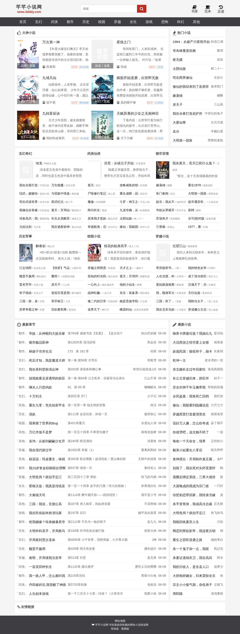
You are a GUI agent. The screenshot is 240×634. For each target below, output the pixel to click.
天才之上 (126, 268)
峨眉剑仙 (126, 309)
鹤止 (221, 469)
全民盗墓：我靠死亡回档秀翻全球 (191, 397)
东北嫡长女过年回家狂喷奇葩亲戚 (189, 370)
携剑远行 (150, 548)
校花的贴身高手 (115, 246)
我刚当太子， (197, 301)
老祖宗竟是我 (60, 293)
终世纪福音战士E (144, 369)
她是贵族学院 (129, 301)
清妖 (32, 414)
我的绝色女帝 (197, 268)
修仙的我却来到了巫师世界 (191, 88)
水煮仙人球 (148, 423)
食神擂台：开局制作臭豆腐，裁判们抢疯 (194, 460)
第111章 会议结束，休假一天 (87, 414)
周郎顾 (178, 593)
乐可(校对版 (196, 218)
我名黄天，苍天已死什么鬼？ (193, 163)
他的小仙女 (127, 284)
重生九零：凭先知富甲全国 (47, 406)
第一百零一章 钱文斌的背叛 (86, 405)
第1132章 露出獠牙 (81, 566)
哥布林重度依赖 (184, 51)
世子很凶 (25, 293)
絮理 (220, 50)
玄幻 (38, 22)
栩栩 (221, 532)
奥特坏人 (150, 468)
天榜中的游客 (147, 459)
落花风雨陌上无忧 (215, 370)
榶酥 (220, 95)
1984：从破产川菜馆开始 (191, 42)
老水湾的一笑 (214, 360)
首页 (22, 22)
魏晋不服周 (27, 276)
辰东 (220, 59)
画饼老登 (218, 344)
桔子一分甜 (218, 379)
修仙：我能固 (129, 226)
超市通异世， (197, 202)
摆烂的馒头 (218, 397)
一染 (220, 432)
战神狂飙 (94, 293)
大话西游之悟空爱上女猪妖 (191, 344)
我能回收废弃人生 (186, 522)
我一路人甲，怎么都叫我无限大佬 (47, 577)
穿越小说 (162, 236)
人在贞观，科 (165, 276)
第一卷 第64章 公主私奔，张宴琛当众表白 (96, 378)
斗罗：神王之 (129, 202)
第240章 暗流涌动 (80, 441)
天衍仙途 (194, 293)
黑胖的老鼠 (215, 140)
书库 (194, 9)
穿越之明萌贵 (97, 268)
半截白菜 (217, 131)
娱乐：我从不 (165, 202)
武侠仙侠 (93, 153)
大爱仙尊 (179, 122)
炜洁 (153, 405)
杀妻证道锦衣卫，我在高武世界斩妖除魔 (192, 559)
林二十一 (217, 68)
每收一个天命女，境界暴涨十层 (189, 442)
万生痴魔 (57, 185)
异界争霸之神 (28, 309)
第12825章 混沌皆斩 (82, 342)
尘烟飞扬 (218, 586)
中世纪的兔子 (214, 113)
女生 (133, 22)
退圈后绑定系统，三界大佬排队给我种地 (194, 478)
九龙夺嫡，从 (129, 210)
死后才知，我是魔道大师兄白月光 (47, 361)
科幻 (180, 22)
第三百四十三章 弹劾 (82, 477)
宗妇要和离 (59, 309)
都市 (70, 22)
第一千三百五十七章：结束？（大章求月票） (95, 595)
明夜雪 (151, 360)
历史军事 (25, 236)
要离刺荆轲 (148, 450)
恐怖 (164, 22)
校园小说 (93, 236)
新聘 (191, 210)
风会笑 (151, 342)
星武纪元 (57, 202)
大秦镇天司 (37, 495)
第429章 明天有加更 (81, 548)
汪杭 (220, 521)
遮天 (91, 185)
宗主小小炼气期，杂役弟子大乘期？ (192, 586)
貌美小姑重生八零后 (187, 450)
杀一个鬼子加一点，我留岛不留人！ (191, 550)
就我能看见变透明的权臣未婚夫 (47, 379)
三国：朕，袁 (28, 301)
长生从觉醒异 (60, 218)
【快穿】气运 (60, 268)
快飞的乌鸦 (148, 477)
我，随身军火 (165, 293)
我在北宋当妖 (165, 309)
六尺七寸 (217, 405)
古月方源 (217, 122)
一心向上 (94, 284)
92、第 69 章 (76, 387)
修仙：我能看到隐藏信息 (191, 405)
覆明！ (55, 276)
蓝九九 (151, 521)
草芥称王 (57, 301)
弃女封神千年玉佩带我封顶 (189, 388)
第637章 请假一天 (80, 468)
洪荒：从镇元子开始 (119, 163)
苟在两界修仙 (182, 77)
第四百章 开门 (77, 396)
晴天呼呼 (217, 450)
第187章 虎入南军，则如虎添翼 (89, 504)
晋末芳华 (25, 284)
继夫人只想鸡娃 (40, 387)
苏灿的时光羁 (97, 276)
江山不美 (150, 378)
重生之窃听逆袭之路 (187, 540)
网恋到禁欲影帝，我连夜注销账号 (194, 532)
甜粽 (221, 478)
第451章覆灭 (76, 423)
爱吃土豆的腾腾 (145, 566)
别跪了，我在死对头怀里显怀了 (194, 469)
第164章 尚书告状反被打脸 (86, 530)
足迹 (221, 9)
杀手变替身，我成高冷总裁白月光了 (192, 505)
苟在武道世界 (28, 202)
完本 (207, 9)
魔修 (91, 202)
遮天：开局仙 (60, 210)
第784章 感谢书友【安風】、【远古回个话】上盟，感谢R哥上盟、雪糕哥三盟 (95, 335)
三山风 (218, 104)
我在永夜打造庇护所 (187, 113)
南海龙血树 (148, 432)
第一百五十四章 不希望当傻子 (88, 432)
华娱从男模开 (165, 210)
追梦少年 (218, 568)
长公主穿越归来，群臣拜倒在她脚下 (191, 379)
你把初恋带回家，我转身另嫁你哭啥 (194, 496)
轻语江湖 (217, 41)
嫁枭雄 (178, 95)
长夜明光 (218, 352)
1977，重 (194, 226)
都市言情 (162, 153)
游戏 (149, 22)
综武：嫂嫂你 (28, 193)
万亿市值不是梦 (40, 432)
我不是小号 (148, 495)
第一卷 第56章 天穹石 (82, 360)
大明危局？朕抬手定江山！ (45, 478)
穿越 (117, 22)
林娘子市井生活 (40, 351)
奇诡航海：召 (97, 226)
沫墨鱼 (151, 441)
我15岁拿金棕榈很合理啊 (47, 468)
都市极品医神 (39, 342)
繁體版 (125, 628)
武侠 (54, 22)
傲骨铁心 (150, 414)
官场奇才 (162, 218)
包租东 (151, 584)
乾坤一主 (179, 360)
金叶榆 (220, 460)
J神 (154, 539)
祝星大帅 (150, 530)
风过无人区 (218, 550)
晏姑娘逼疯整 (165, 284)
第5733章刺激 (77, 584)
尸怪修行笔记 (97, 193)
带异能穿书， (165, 268)
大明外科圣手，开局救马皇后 (47, 532)
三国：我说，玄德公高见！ (45, 505)
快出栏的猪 (148, 333)
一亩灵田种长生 (40, 567)
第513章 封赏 (77, 557)
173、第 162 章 (78, 351)
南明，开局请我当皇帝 (45, 558)
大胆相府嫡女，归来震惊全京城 (194, 577)
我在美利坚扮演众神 (44, 369)
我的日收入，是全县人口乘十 (191, 568)
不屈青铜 (150, 504)
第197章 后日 (77, 513)
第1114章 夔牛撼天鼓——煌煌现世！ (93, 495)
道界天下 (94, 309)
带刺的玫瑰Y (215, 388)
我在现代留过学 (40, 450)
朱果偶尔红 (148, 486)
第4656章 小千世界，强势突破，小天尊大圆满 (98, 541)
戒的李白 (217, 539)
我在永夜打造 (28, 185)
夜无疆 (178, 59)
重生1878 (194, 185)
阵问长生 (94, 210)
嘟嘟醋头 (150, 387)
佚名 (221, 577)
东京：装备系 (129, 293)
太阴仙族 (179, 68)
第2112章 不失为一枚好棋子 (87, 521)
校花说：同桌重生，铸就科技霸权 (47, 460)
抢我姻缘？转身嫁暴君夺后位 (47, 523)
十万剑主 (35, 396)
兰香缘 (160, 226)
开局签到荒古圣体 (42, 540)
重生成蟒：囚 (129, 193)
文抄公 (218, 77)
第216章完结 (76, 575)
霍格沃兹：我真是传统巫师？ (47, 487)
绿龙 (39, 163)
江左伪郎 (25, 268)
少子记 (151, 396)
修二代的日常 (97, 301)
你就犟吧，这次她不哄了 (191, 432)
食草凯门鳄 (217, 88)
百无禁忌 (218, 505)
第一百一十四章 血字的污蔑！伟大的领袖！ (97, 486)
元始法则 (25, 226)
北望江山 (179, 246)
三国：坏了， (165, 301)
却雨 (153, 351)
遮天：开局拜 (129, 276)
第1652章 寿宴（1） (82, 450)
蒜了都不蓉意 (217, 424)
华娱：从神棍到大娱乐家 (47, 333)
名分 (176, 131)
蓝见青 (151, 557)
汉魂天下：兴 (197, 284)
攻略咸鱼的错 (129, 185)
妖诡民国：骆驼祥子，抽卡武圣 (192, 352)
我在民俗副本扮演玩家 (45, 513)
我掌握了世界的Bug (43, 423)
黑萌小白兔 (148, 575)
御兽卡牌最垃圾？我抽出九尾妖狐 (192, 335)
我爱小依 (150, 593)
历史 (85, 22)
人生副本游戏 (39, 593)
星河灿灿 (218, 335)
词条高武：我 (28, 218)
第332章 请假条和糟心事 (84, 369)
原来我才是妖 (97, 218)
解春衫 (41, 246)
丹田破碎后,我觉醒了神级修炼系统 (47, 586)
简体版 (115, 628)
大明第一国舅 (182, 140)
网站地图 (120, 620)
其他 (196, 22)
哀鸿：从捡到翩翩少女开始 (47, 442)
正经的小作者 (217, 442)
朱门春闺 (162, 193)
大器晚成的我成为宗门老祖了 (191, 487)
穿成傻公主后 (197, 309)
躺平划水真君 (147, 513)
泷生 (221, 496)
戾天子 (178, 104)
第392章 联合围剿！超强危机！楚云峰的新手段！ (97, 460)
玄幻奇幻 (25, 153)
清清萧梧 (217, 593)
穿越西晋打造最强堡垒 (189, 414)
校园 (101, 22)
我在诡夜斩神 (60, 226)
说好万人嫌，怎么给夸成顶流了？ (191, 424)
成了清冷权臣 (197, 276)
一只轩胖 (218, 487)
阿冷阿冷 (220, 559)
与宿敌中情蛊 (60, 193)
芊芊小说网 (101, 624)
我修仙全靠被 (28, 210)
